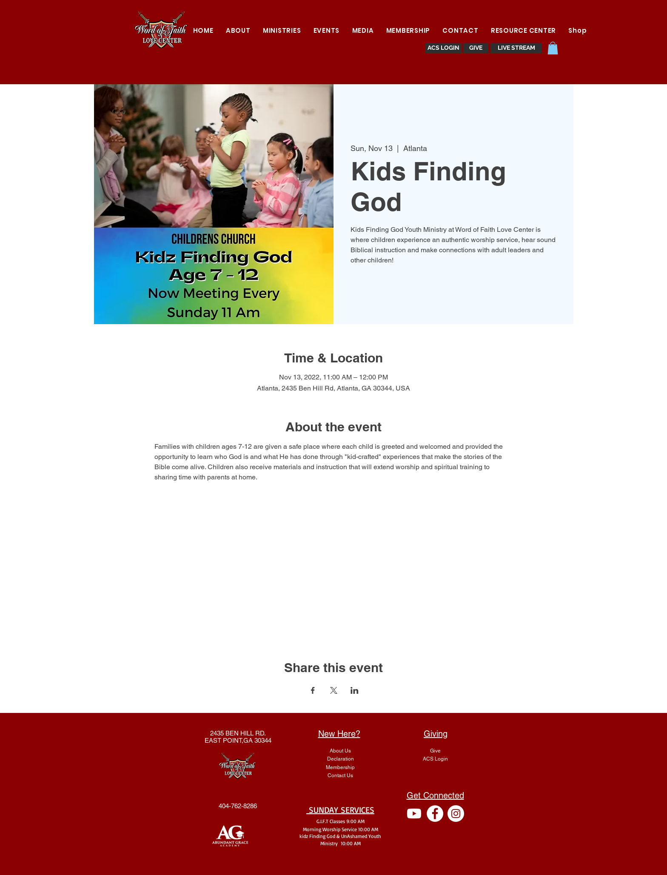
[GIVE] (475, 48)
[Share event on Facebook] (313, 690)
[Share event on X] (334, 690)
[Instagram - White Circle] (456, 813)
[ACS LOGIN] (443, 48)
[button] (281, 30)
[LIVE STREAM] (516, 48)
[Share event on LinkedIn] (355, 690)
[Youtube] (414, 813)
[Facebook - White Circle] (435, 813)
